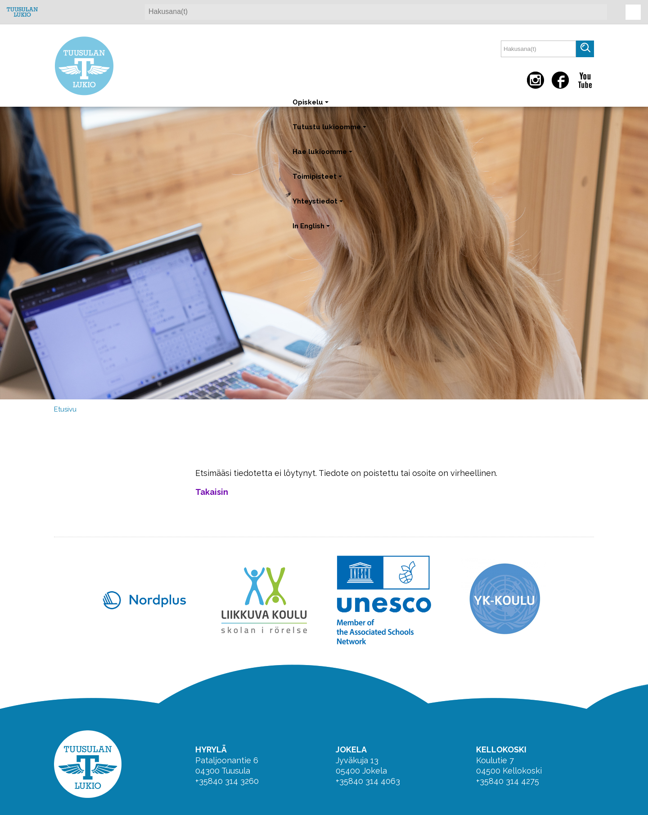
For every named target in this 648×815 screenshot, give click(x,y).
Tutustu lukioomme (330, 131)
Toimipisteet (318, 180)
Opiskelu (311, 106)
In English (312, 230)
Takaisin (211, 492)
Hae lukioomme (323, 156)
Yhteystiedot (318, 205)
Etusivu (65, 409)
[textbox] (538, 49)
